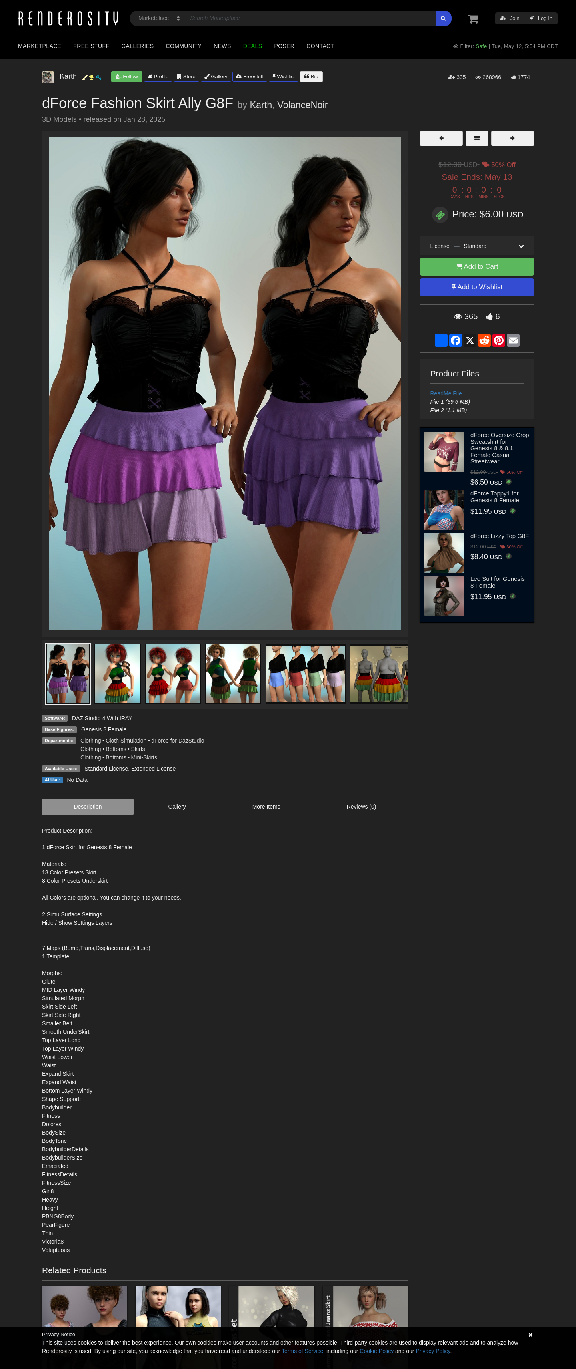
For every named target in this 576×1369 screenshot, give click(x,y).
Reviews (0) (361, 806)
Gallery (216, 76)
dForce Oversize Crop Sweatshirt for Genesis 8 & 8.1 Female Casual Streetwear (499, 448)
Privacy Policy (433, 1351)
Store (186, 76)
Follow (127, 76)
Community (184, 46)
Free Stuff (91, 46)
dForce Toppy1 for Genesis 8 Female (494, 496)
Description (88, 806)
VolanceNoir (302, 105)
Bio (311, 76)
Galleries (137, 46)
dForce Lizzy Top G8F (499, 535)
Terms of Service (302, 1351)
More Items (266, 806)
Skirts (138, 749)
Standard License (106, 768)
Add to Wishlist (477, 287)
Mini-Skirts (144, 757)
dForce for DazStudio (177, 740)
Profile (158, 76)
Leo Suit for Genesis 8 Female (497, 582)
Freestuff (250, 76)
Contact (320, 46)
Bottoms (116, 749)
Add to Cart (477, 266)
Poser (284, 46)
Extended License (153, 768)
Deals (252, 46)
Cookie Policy (377, 1351)
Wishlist (283, 76)
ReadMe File (446, 393)
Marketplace (39, 46)
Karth (261, 105)
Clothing (90, 740)
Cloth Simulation (126, 740)
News (222, 46)
